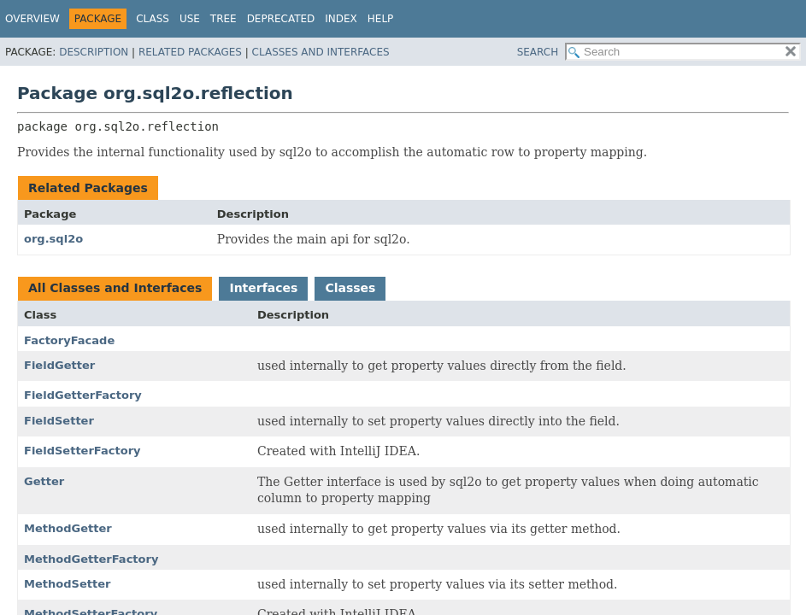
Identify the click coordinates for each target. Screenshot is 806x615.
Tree (223, 19)
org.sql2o (53, 238)
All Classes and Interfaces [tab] (115, 288)
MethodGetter (68, 528)
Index (341, 19)
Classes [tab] (350, 288)
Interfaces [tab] (263, 288)
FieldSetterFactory (82, 450)
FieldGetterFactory (83, 395)
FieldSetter (59, 420)
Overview (32, 19)
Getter (44, 481)
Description (93, 52)
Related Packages (190, 52)
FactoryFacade (69, 340)
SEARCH (538, 52)
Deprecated (281, 19)
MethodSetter (67, 583)
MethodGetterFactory (91, 559)
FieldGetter (59, 365)
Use (189, 19)
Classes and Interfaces (321, 52)
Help (381, 19)
